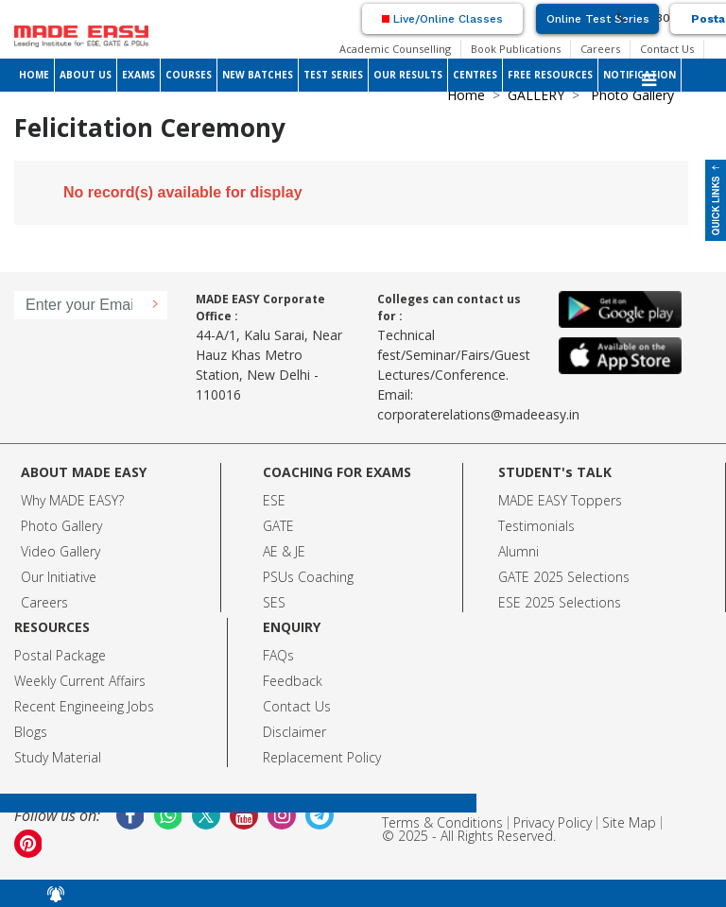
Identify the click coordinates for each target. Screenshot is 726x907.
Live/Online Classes (442, 19)
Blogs (30, 732)
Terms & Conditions (442, 822)
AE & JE (284, 551)
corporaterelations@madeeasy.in (478, 414)
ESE (274, 500)
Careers (600, 49)
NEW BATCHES (257, 74)
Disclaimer (294, 732)
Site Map (629, 822)
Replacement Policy (322, 757)
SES (274, 602)
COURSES (188, 74)
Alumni (518, 551)
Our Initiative (58, 577)
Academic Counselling (395, 49)
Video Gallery (60, 551)
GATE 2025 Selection (560, 577)
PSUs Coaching (308, 577)
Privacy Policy (552, 822)
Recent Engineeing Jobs (84, 706)
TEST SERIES (333, 74)
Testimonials (536, 526)
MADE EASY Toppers (560, 500)
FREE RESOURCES (550, 74)
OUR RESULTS (407, 74)
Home (466, 95)
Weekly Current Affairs (80, 681)
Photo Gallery (61, 526)
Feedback (292, 681)
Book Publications (516, 49)
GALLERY (536, 95)
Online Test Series (597, 19)
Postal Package (60, 655)
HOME (34, 74)
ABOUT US (86, 74)
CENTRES (475, 74)
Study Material (57, 757)
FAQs (278, 655)
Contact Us (667, 49)
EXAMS (138, 74)
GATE (278, 526)
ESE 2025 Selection (556, 602)
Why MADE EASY (69, 500)
